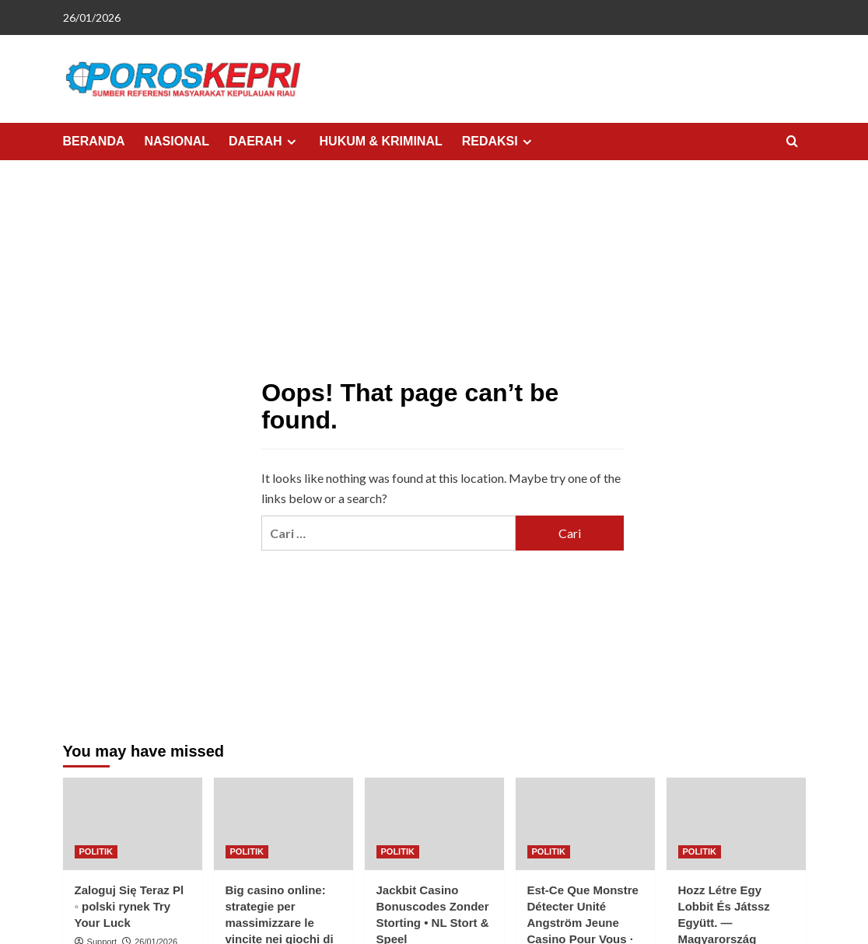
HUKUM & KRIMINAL (381, 141)
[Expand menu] (291, 142)
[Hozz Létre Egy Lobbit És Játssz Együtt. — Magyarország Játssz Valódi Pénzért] (736, 824)
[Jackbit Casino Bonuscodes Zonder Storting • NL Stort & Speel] (434, 824)
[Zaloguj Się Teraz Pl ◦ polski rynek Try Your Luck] (132, 824)
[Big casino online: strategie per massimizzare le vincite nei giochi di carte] (283, 824)
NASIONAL (177, 141)
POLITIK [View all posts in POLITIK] (96, 851)
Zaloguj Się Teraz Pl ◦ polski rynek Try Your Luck (129, 906)
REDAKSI (499, 142)
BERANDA (94, 141)
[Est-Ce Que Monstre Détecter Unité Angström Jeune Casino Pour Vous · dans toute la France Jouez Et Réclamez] (585, 824)
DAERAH (264, 142)
